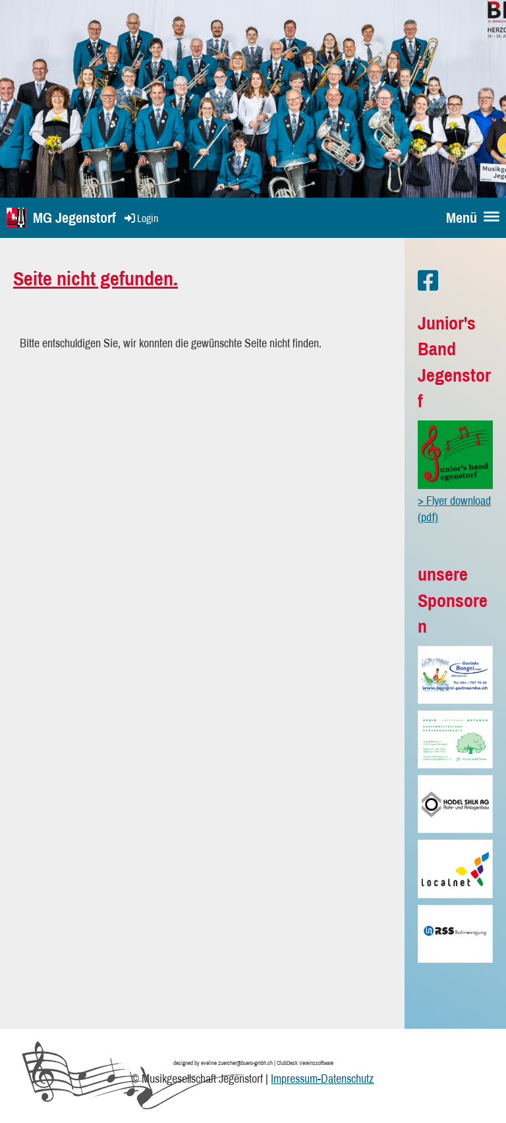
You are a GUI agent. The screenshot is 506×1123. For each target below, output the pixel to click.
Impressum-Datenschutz (322, 1078)
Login (140, 218)
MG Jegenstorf (74, 217)
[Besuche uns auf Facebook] (428, 281)
